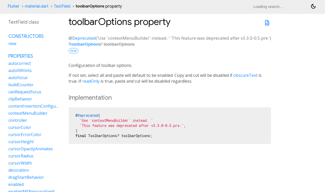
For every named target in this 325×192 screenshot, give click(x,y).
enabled (16, 184)
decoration (18, 170)
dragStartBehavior (26, 177)
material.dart (36, 6)
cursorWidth (20, 163)
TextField (62, 6)
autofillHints (20, 70)
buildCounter (21, 84)
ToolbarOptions (85, 44)
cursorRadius (21, 156)
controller (17, 120)
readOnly (91, 81)
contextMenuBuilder (27, 113)
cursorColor (19, 127)
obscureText (245, 75)
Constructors (26, 36)
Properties (20, 56)
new (12, 43)
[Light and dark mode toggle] (313, 6)
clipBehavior (20, 99)
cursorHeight (21, 141)
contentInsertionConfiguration (37, 106)
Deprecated (84, 38)
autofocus (18, 77)
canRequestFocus (24, 92)
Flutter (14, 6)
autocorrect (19, 63)
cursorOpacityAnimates (30, 149)
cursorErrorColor (24, 134)
